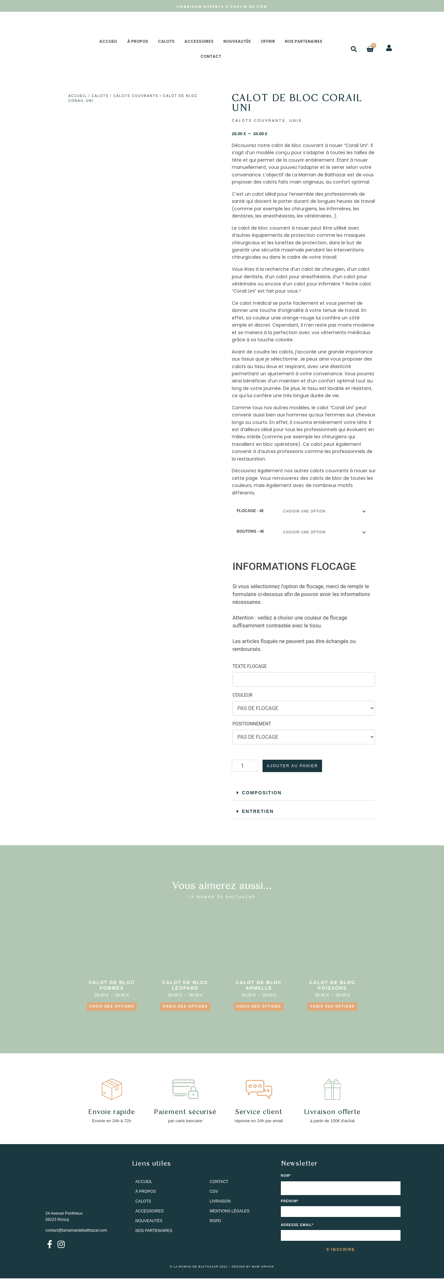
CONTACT (210, 56)
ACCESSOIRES (198, 41)
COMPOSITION (262, 793)
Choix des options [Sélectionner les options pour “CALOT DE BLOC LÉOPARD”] (185, 1007)
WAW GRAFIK (263, 1267)
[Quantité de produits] (245, 766)
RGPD (215, 1221)
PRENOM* (290, 1201)
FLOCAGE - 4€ (250, 511)
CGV (214, 1192)
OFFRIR (268, 41)
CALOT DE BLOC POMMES (112, 985)
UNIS (295, 120)
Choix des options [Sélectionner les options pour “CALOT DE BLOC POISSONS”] (332, 1007)
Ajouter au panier (292, 766)
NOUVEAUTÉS (237, 41)
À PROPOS (137, 41)
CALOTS (166, 41)
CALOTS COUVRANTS (136, 96)
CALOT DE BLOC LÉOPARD (185, 985)
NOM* (286, 1176)
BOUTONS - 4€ (250, 531)
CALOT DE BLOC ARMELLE (259, 985)
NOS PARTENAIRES (303, 41)
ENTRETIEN (258, 811)
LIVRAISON (220, 1201)
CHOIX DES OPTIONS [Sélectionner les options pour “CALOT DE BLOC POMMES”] (111, 1007)
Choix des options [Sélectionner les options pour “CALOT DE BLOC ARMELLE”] (258, 1007)
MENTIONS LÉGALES (229, 1211)
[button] (354, 49)
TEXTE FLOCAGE (249, 666)
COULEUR (242, 695)
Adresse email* (297, 1225)
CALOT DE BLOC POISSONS (332, 985)
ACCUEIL (108, 41)
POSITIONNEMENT (251, 724)
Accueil (77, 96)
